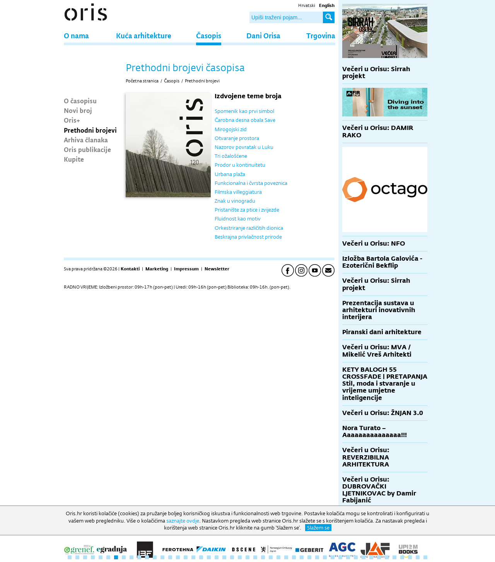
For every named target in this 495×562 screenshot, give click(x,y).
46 (418, 557)
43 (394, 557)
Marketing (156, 269)
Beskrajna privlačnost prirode (248, 236)
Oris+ (72, 120)
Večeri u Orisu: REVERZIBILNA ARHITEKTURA (365, 457)
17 (193, 557)
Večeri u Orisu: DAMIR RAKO (377, 131)
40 (371, 557)
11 (147, 557)
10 (139, 557)
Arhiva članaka (86, 139)
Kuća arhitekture (143, 35)
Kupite (74, 159)
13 (162, 557)
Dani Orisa (263, 35)
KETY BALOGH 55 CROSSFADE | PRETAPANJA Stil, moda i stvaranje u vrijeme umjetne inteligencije (384, 384)
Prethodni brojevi (90, 130)
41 (379, 557)
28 (278, 557)
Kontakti (130, 269)
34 (325, 557)
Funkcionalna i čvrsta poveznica (251, 182)
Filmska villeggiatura (238, 191)
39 (363, 557)
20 (216, 557)
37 (348, 557)
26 (263, 557)
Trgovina (320, 35)
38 (356, 557)
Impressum (186, 269)
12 (155, 557)
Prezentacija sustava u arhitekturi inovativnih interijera (378, 310)
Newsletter (217, 269)
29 (286, 557)
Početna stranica (142, 81)
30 (294, 557)
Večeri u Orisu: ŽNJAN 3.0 (382, 413)
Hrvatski (306, 5)
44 (402, 557)
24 (247, 557)
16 (186, 557)
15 (178, 557)
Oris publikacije (87, 149)
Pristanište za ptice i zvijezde (247, 209)
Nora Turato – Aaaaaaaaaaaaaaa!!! (374, 431)
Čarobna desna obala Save (245, 119)
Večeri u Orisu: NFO (373, 243)
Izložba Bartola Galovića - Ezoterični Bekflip (382, 262)
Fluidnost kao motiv (238, 218)
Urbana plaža (230, 174)
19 (209, 557)
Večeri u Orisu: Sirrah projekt (376, 72)
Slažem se (318, 527)
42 (387, 557)
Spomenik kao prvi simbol (244, 111)
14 (170, 557)
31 (302, 557)
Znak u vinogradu (235, 200)
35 (333, 557)
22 (232, 557)
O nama (76, 35)
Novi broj (78, 110)
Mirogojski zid (231, 129)
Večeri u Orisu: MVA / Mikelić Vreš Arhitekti (376, 350)
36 (340, 557)
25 (255, 557)
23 (240, 557)
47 (425, 557)
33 (317, 557)
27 (271, 557)
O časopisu (80, 100)
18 (201, 557)
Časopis (208, 35)
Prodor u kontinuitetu (240, 164)
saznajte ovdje (182, 520)
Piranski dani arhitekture (382, 332)
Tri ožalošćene (231, 155)
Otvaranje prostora (237, 138)
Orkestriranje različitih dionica (249, 227)
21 (224, 557)
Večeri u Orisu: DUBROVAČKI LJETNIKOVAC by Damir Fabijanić (379, 490)
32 (309, 557)
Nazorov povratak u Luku (244, 146)
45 (410, 557)
